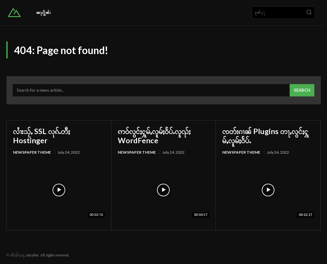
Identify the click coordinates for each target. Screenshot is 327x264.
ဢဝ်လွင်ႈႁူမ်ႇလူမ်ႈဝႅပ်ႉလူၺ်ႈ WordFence (155, 135)
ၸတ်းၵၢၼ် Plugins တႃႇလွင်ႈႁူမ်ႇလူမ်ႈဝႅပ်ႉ (265, 135)
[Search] (309, 12)
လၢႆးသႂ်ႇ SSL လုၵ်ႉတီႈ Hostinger (42, 135)
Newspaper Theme (32, 152)
